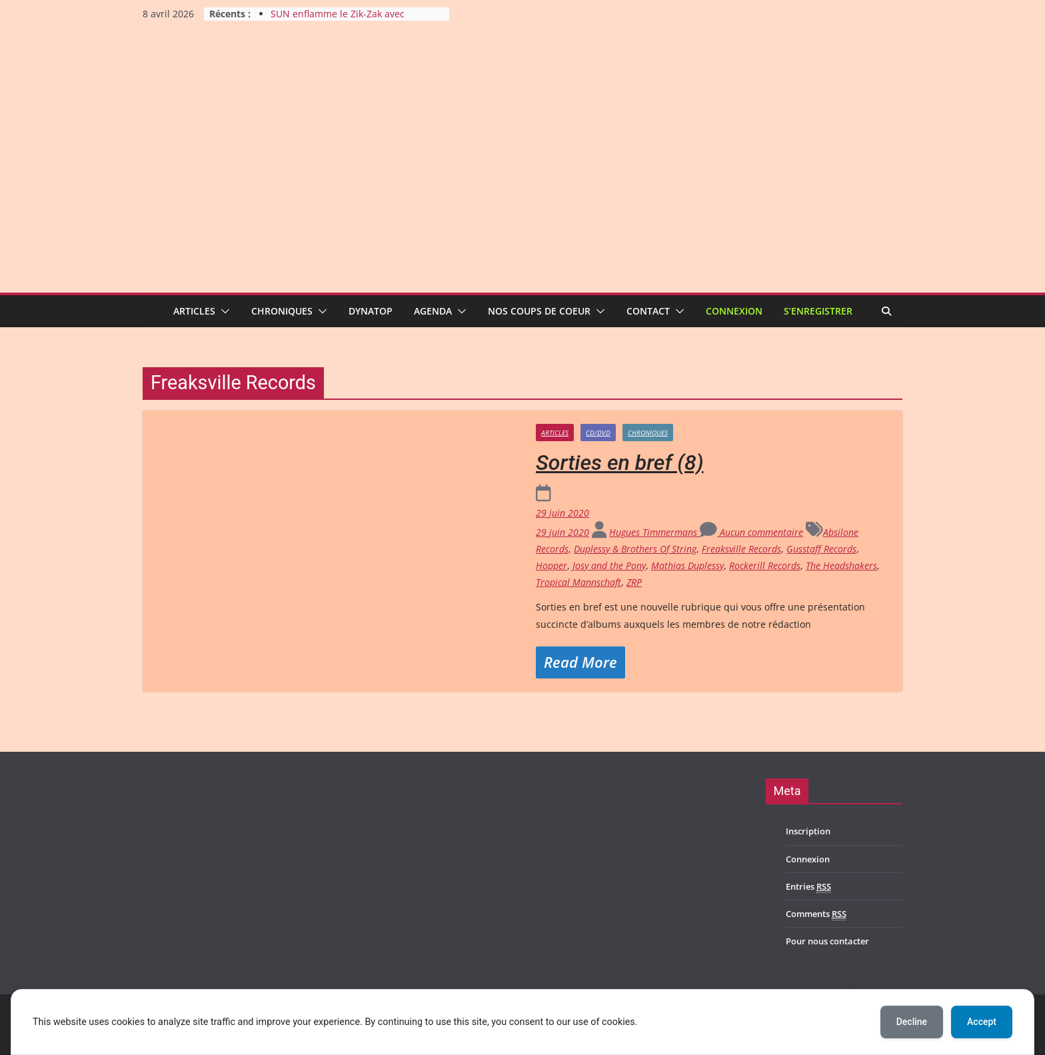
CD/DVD (598, 432)
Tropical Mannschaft (578, 582)
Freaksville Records (741, 548)
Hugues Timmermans (654, 532)
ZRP (634, 582)
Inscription (808, 831)
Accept (981, 1021)
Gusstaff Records (821, 548)
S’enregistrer (818, 311)
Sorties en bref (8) (620, 462)
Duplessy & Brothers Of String (635, 548)
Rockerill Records (764, 565)
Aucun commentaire (751, 532)
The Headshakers (841, 565)
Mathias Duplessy (687, 565)
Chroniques (282, 311)
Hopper (551, 565)
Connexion (734, 311)
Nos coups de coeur (539, 311)
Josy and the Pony (609, 565)
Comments (816, 914)
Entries (808, 886)
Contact (648, 311)
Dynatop (371, 311)
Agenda (433, 311)
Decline (911, 1021)
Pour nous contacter (827, 941)
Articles (194, 311)
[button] (222, 311)
